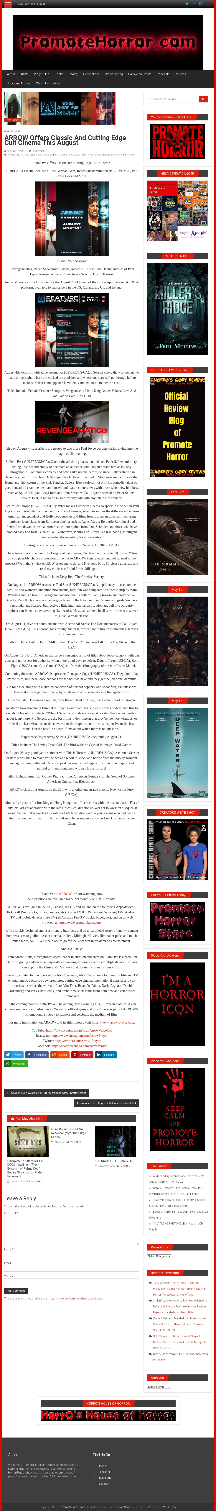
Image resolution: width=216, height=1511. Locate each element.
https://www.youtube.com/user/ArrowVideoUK (79, 1030)
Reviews (180, 74)
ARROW (65, 894)
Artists (24, 74)
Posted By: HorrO (15, 151)
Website (9, 1276)
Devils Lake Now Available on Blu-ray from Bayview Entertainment (47, 1092)
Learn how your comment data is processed (76, 1298)
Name (8, 1249)
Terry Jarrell (160, 1282)
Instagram (105, 1477)
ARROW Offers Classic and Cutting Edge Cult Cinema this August (47, 154)
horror (83, 154)
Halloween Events (139, 74)
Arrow (10, 154)
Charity (73, 74)
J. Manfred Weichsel (165, 1300)
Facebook (105, 1471)
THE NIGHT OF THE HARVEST (114, 1161)
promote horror (109, 154)
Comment (11, 1213)
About (11, 74)
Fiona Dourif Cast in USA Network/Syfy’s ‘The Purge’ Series (68, 1133)
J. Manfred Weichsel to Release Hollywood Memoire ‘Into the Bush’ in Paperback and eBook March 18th (180, 1306)
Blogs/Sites (41, 74)
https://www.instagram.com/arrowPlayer (80, 1035)
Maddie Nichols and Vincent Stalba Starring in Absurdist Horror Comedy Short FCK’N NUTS (180, 1324)
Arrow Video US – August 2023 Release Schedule (105, 1103)
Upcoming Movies (19, 83)
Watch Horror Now (48, 83)
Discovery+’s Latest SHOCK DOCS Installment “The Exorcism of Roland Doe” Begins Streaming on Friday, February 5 (25, 1168)
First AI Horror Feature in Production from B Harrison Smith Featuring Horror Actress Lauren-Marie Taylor (179, 1288)
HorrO (34, 1181)
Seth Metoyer (160, 1336)
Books (59, 74)
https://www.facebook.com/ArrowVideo (79, 1046)
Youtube (103, 1483)
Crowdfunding (114, 74)
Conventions (91, 74)
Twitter (103, 1465)
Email (8, 1262)
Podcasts (163, 74)
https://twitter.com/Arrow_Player (77, 1041)
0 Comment (36, 151)
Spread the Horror (125, 154)
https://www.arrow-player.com (80, 922)
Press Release (12, 120)
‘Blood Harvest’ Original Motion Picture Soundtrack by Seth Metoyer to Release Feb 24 (180, 1342)
